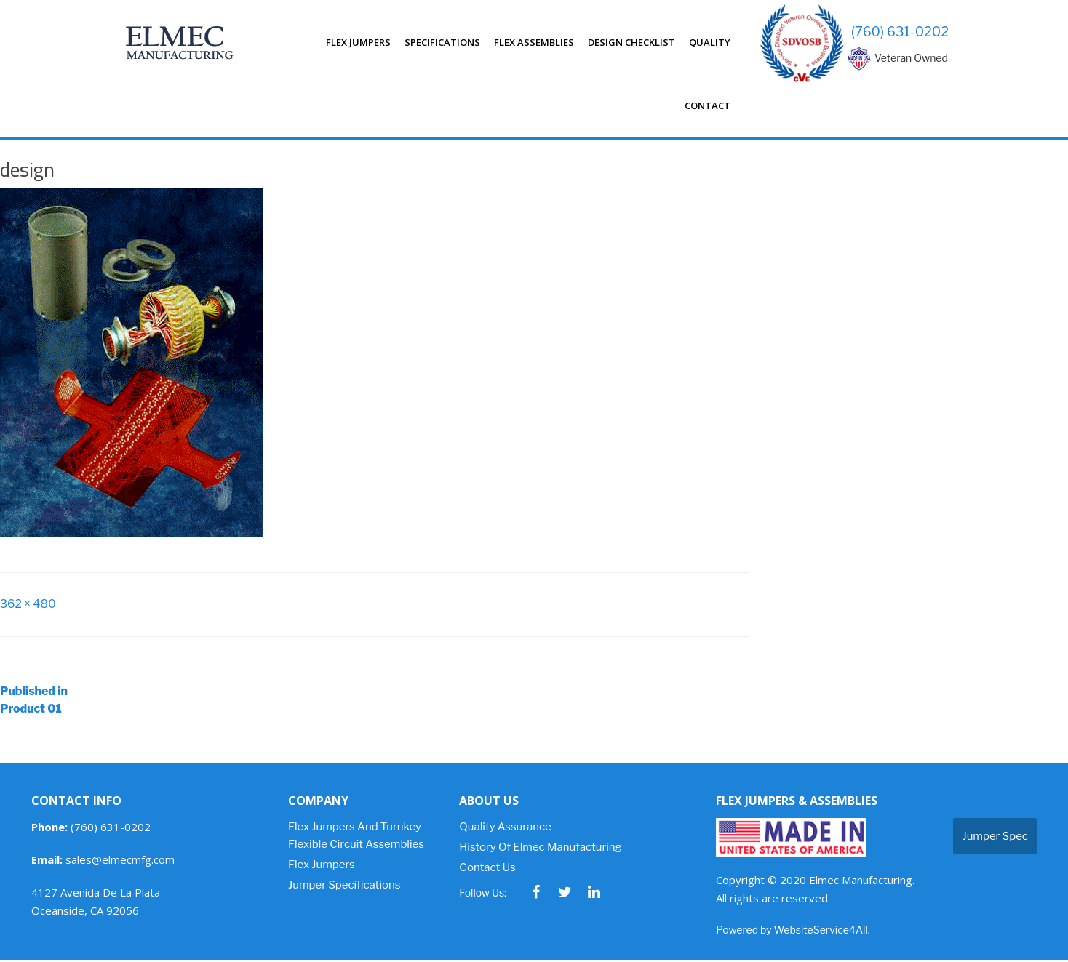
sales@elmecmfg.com (103, 861)
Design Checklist (631, 42)
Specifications (442, 42)
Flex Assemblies (534, 42)
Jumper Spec (995, 838)
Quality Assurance (505, 828)
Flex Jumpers (358, 42)
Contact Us (487, 869)
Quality (709, 42)
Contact (707, 105)
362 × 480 (28, 605)
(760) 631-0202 (900, 31)
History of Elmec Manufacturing (540, 849)
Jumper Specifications (344, 887)
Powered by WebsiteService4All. (792, 932)
